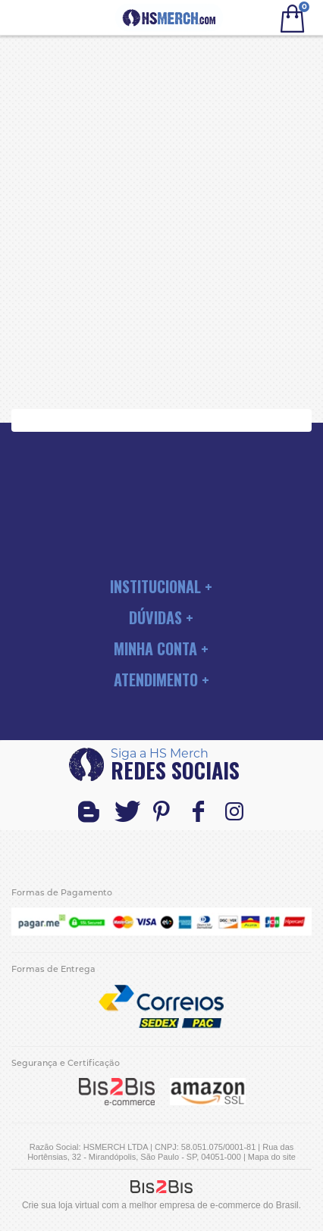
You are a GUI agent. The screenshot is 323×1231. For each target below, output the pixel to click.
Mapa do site (272, 1156)
